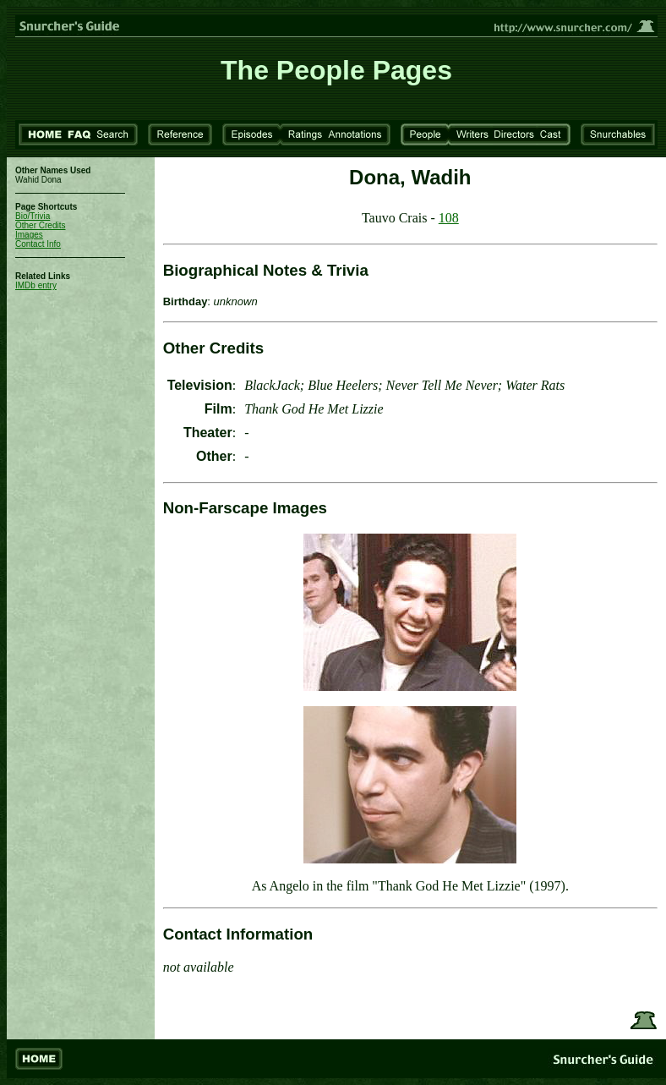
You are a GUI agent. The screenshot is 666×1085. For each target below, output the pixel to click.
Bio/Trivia (32, 216)
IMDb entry (36, 285)
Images (29, 234)
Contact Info (38, 244)
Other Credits (40, 225)
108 (449, 218)
